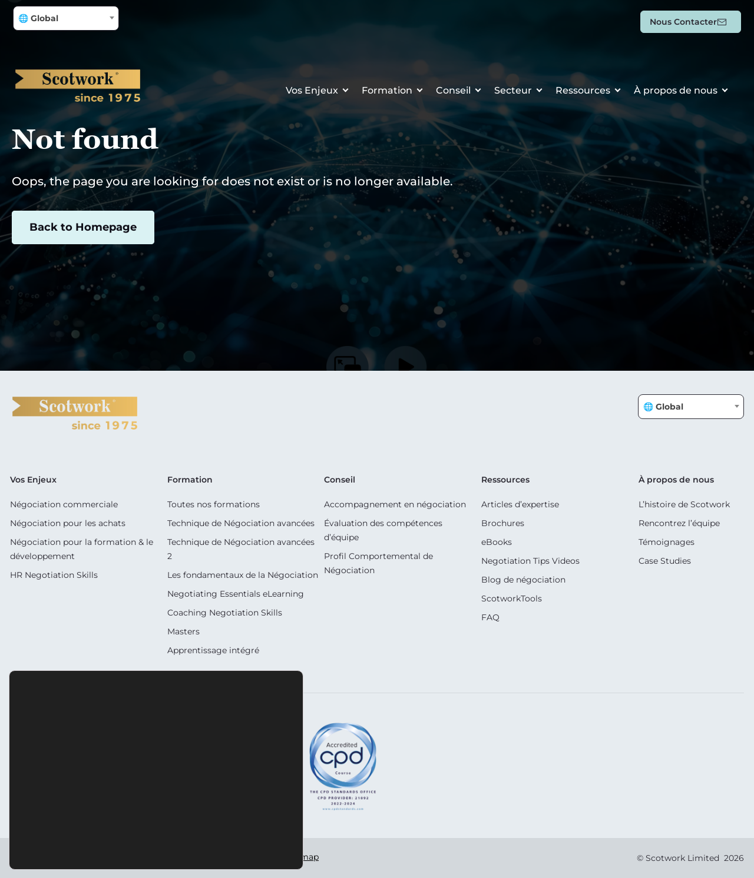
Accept (90, 844)
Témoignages (667, 542)
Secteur (513, 90)
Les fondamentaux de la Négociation (242, 575)
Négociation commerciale (64, 504)
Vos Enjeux (312, 90)
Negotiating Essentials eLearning (235, 593)
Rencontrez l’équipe (679, 523)
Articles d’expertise (520, 504)
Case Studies (665, 561)
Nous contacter (683, 21)
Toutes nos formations (213, 504)
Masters (183, 631)
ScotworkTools (511, 598)
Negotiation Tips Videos (530, 561)
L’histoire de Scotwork (684, 504)
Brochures (502, 523)
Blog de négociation (523, 579)
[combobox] (66, 18)
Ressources (582, 90)
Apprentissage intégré (213, 650)
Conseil (453, 90)
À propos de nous (675, 90)
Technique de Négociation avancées (241, 523)
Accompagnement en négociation (395, 504)
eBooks (496, 542)
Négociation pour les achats (67, 523)
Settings (222, 844)
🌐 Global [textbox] (38, 18)
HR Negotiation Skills (54, 575)
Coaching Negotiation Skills (224, 612)
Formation (387, 90)
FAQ (490, 617)
